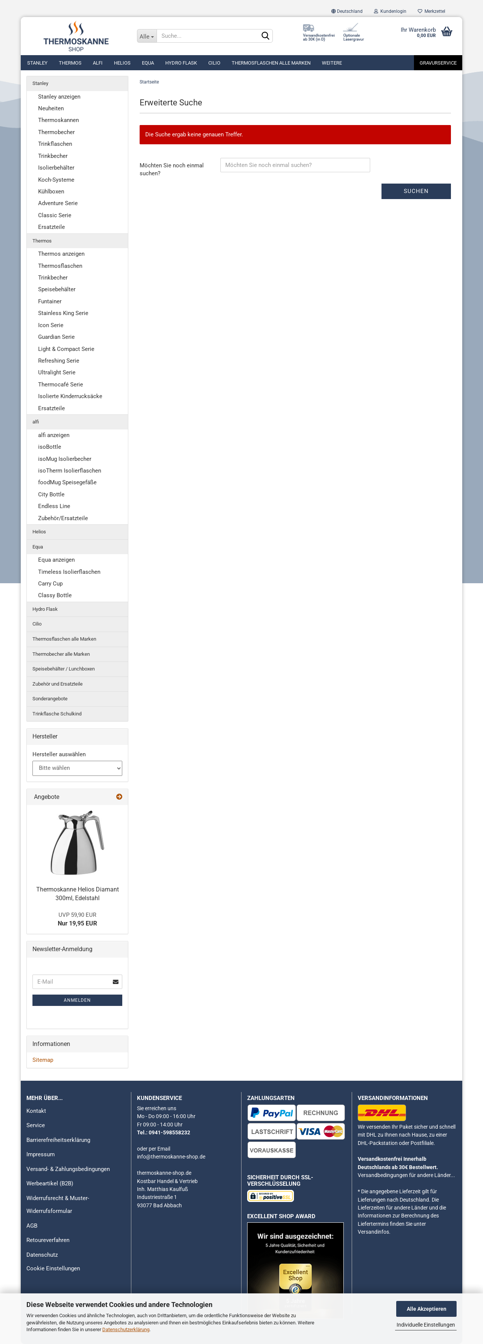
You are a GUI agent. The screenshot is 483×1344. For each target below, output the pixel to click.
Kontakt (36, 1111)
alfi (98, 63)
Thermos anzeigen (61, 253)
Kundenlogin (390, 11)
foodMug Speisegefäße (67, 482)
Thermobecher (56, 132)
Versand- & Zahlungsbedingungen (68, 1169)
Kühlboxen (51, 191)
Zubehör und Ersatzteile (57, 684)
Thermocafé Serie (60, 384)
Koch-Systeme (56, 179)
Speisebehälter (56, 289)
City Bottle (51, 494)
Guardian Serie (56, 337)
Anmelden (77, 1000)
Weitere (332, 63)
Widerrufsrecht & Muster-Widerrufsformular (57, 1205)
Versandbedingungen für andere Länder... (406, 1175)
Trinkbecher (53, 156)
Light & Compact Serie (66, 349)
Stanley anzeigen (59, 96)
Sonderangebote (50, 698)
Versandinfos (373, 1232)
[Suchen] (265, 36)
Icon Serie (50, 325)
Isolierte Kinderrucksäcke (70, 396)
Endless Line (54, 506)
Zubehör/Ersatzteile (63, 518)
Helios (122, 63)
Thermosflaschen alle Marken (271, 63)
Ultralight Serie (56, 372)
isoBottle (49, 446)
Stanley (37, 63)
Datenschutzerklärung (125, 1329)
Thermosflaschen (60, 266)
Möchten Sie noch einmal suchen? (172, 169)
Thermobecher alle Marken (61, 654)
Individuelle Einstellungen (426, 1325)
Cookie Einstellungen (53, 1268)
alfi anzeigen (53, 435)
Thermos (70, 63)
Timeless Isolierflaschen (69, 571)
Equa (148, 63)
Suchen (416, 191)
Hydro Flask (181, 63)
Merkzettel (431, 11)
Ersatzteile (51, 227)
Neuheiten (51, 108)
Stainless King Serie (63, 313)
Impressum (40, 1154)
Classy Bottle (55, 595)
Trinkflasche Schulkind (57, 714)
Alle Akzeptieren (426, 1309)
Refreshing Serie (58, 360)
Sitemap (42, 1060)
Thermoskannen (58, 120)
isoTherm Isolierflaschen (69, 470)
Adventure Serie (58, 203)
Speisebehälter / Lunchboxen (63, 669)
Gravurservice (438, 63)
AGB (31, 1225)
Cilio (214, 63)
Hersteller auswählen (59, 754)
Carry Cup (50, 583)
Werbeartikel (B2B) (49, 1183)
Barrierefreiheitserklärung (58, 1140)
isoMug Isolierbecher (64, 459)
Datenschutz (42, 1254)
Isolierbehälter (56, 167)
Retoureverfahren (47, 1240)
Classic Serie (54, 215)
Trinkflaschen (55, 144)
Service (35, 1125)
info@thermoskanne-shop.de (171, 1157)
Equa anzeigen (56, 559)
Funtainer (50, 301)
